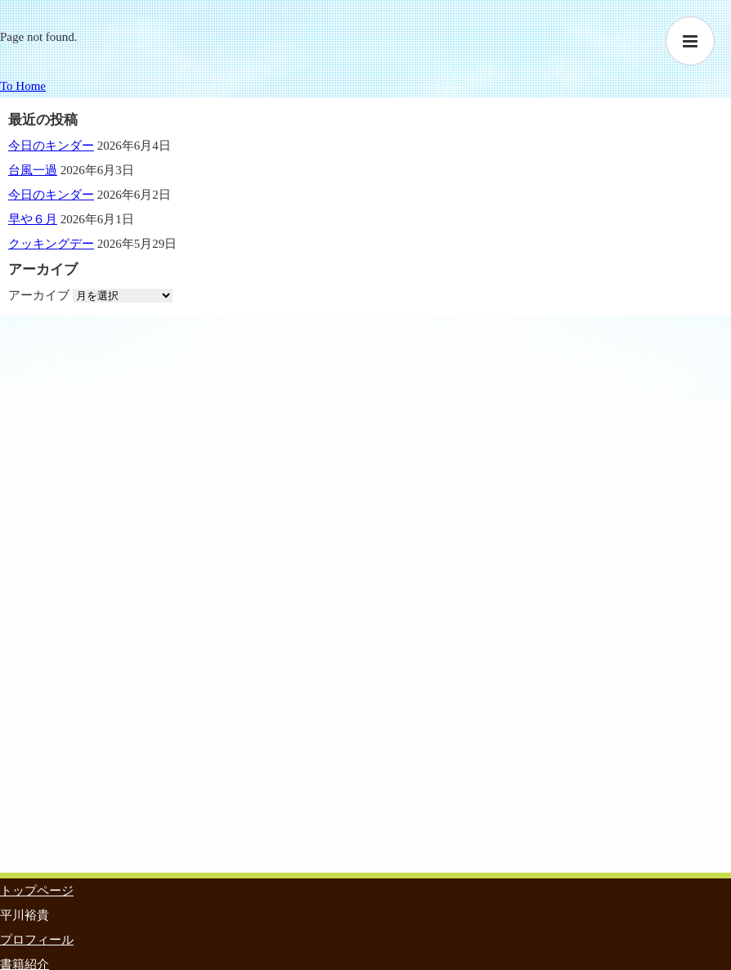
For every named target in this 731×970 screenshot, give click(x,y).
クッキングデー (51, 243)
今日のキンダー (51, 145)
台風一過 (32, 170)
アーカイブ (39, 295)
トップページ (37, 890)
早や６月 (32, 219)
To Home (23, 85)
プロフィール (37, 939)
